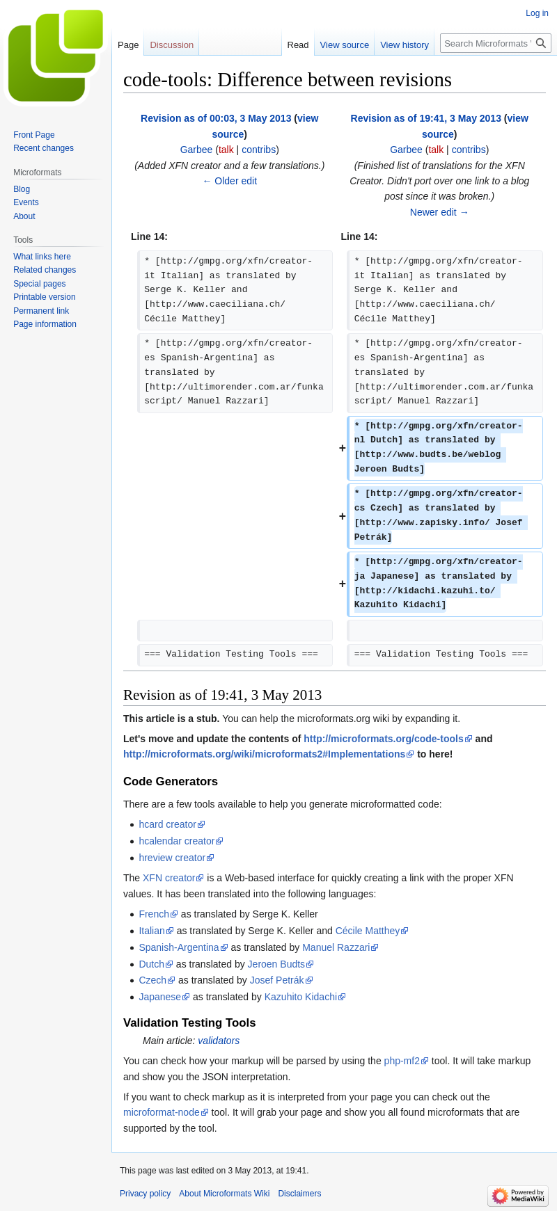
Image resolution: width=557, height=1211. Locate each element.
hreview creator (172, 857)
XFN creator (169, 877)
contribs (259, 149)
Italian (151, 930)
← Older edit (229, 180)
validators (219, 1040)
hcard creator (167, 824)
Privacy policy (145, 1193)
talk (226, 149)
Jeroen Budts (277, 964)
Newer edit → (439, 212)
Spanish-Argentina (179, 947)
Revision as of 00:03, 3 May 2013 (216, 118)
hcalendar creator (176, 841)
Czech (152, 980)
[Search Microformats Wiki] (495, 43)
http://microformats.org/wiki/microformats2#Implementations (264, 754)
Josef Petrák (277, 980)
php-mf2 (402, 1060)
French (154, 914)
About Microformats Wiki (224, 1193)
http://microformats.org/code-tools (383, 738)
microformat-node (161, 1112)
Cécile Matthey (368, 930)
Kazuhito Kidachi (301, 996)
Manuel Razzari (336, 947)
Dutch (151, 964)
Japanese (160, 996)
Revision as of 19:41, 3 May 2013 (426, 118)
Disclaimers (299, 1193)
